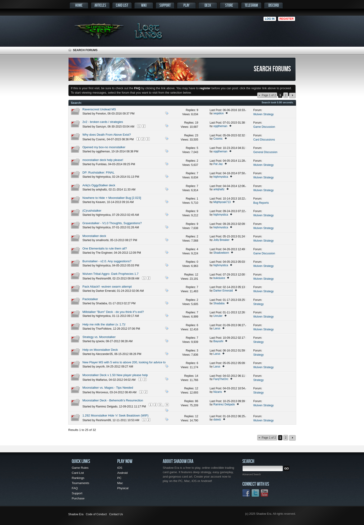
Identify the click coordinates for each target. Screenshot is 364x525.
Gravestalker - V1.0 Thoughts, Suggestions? (112, 223)
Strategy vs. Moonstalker (99, 337)
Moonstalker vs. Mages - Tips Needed (107, 387)
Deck (208, 5)
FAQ (75, 488)
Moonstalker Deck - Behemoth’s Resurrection (112, 400)
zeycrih (100, 366)
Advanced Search (251, 474)
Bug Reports (261, 202)
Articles (100, 5)
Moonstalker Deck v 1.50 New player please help (115, 375)
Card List (122, 5)
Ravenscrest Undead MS (99, 109)
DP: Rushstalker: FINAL (98, 172)
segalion (218, 113)
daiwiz (217, 419)
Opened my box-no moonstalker (103, 147)
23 (196, 135)
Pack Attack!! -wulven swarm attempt (107, 286)
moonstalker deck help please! (102, 160)
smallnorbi (102, 240)
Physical (122, 488)
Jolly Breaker (221, 240)
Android (122, 473)
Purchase (78, 498)
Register (287, 18)
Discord (273, 5)
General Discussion (265, 152)
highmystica (103, 176)
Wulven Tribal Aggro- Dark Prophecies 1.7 (110, 274)
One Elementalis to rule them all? (104, 248)
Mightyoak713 (222, 202)
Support (165, 5)
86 (196, 401)
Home (79, 5)
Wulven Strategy (263, 114)
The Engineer (104, 252)
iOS (119, 467)
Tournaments (80, 483)
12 (196, 274)
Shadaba (101, 303)
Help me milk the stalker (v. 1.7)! (103, 324)
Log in (269, 18)
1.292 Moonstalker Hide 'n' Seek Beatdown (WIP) (115, 415)
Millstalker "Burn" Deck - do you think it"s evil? (113, 312)
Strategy (258, 304)
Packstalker (90, 299)
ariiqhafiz (101, 189)
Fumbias (101, 164)
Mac (120, 483)
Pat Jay (218, 164)
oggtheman (220, 126)
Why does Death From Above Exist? (106, 134)
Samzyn (101, 126)
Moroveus (102, 392)
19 (196, 122)
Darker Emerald (105, 290)
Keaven (100, 202)
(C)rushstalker (91, 210)
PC (119, 478)
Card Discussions (264, 139)
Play (186, 5)
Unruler (217, 316)
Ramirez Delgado (106, 406)
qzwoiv (100, 341)
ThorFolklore (103, 328)
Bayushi (218, 341)
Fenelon (101, 113)
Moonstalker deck (94, 236)
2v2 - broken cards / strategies (102, 122)
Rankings (78, 478)
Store (229, 5)
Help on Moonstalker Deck (100, 349)
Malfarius (101, 379)
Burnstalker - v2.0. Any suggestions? (106, 261)
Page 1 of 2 (269, 95)
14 (196, 375)
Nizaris (217, 392)
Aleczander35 (104, 354)
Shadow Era (75, 514)
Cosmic (100, 139)
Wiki (143, 5)
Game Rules (80, 467)
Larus (216, 328)
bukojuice (219, 278)
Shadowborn (221, 252)
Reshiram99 (103, 278)
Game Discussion (264, 126)
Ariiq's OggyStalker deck (98, 185)
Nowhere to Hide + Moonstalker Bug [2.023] (111, 198)
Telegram (251, 5)
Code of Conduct (96, 514)
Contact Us (116, 514)
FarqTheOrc (220, 379)
